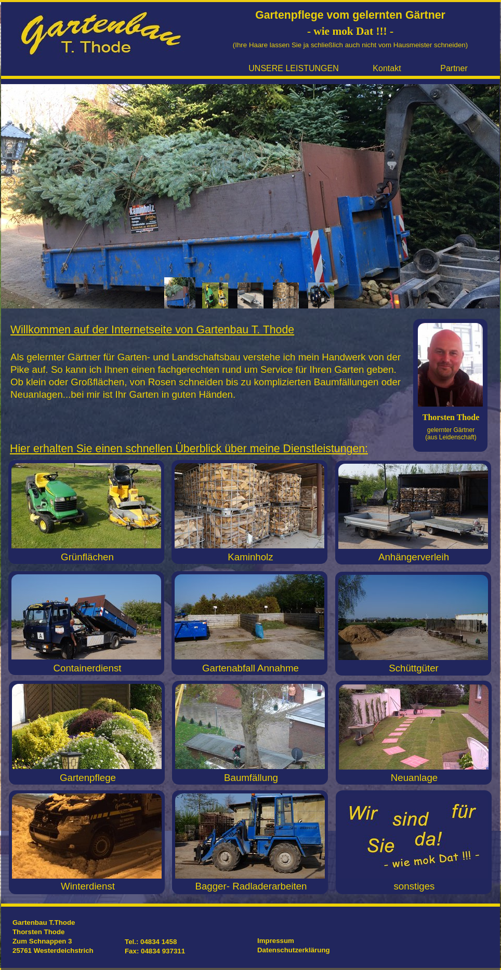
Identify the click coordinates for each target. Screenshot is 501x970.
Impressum (275, 941)
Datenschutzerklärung (293, 950)
